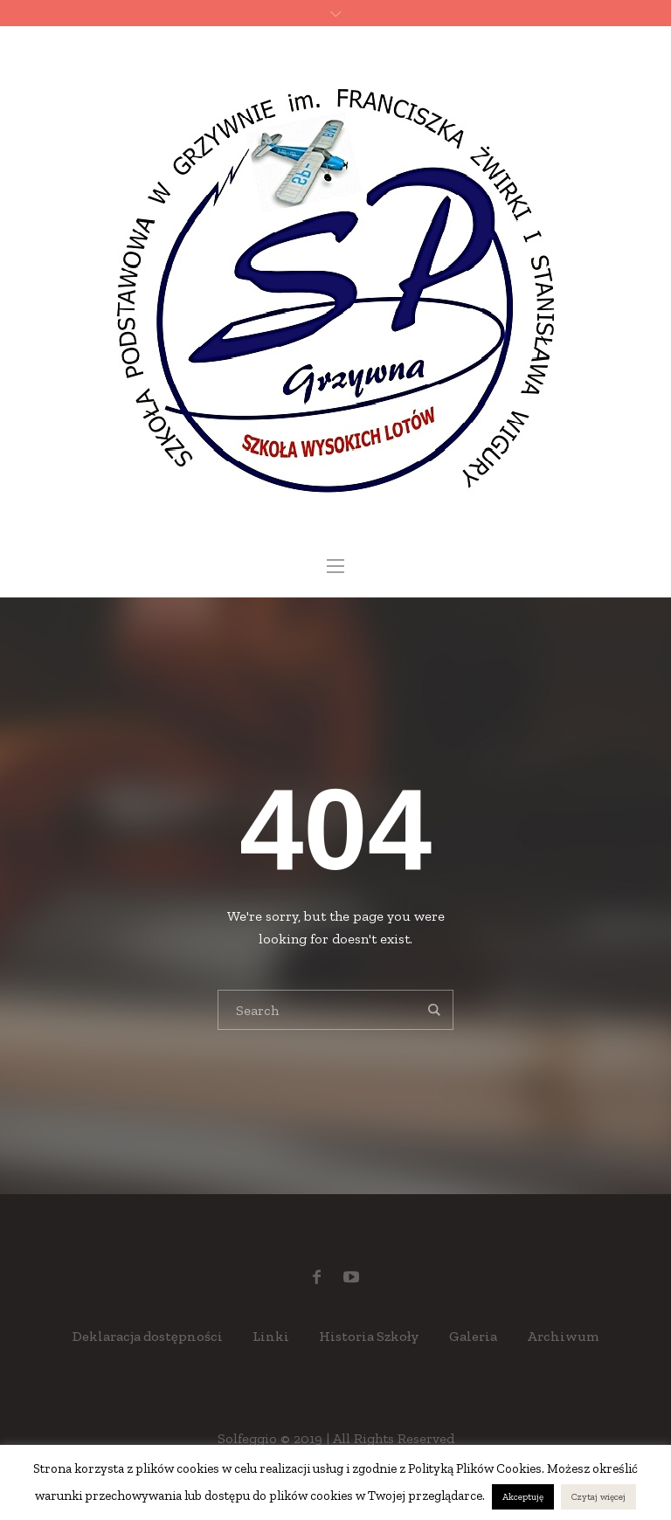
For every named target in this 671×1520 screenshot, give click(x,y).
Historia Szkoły (369, 1336)
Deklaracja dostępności (148, 1336)
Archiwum (563, 1336)
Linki (270, 1336)
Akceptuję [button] (522, 1497)
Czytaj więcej (598, 1497)
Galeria (473, 1336)
